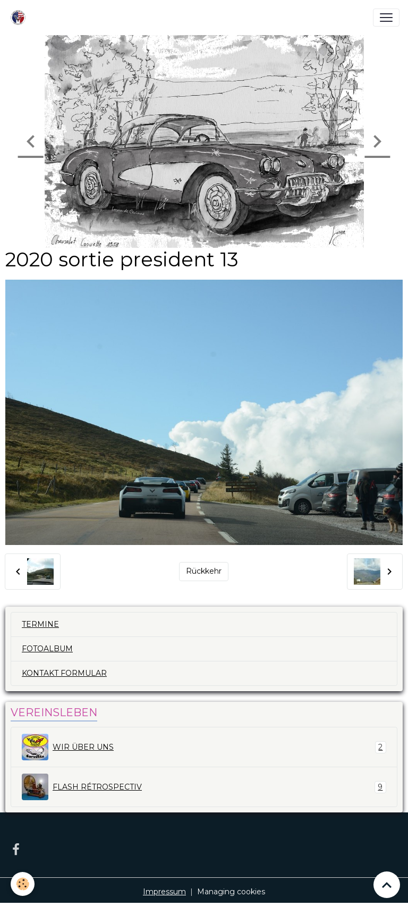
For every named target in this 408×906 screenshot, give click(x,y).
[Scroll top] (386, 884)
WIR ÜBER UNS (204, 747)
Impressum (164, 891)
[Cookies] (23, 884)
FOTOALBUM (47, 648)
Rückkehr (204, 571)
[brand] (20, 18)
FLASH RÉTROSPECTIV (204, 787)
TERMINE (40, 624)
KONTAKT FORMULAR (64, 673)
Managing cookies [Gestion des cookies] (231, 891)
